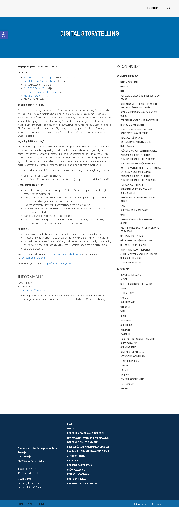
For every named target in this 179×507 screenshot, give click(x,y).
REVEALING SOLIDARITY (132, 379)
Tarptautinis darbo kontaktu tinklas (41, 92)
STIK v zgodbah (129, 82)
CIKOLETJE (72, 460)
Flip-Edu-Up (127, 383)
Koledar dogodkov (78, 474)
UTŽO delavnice (76, 469)
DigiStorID (126, 320)
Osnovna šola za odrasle (82, 442)
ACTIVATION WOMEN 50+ (132, 356)
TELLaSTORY (127, 293)
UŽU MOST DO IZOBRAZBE (133, 245)
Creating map (128, 347)
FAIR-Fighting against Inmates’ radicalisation (137, 341)
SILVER (123, 279)
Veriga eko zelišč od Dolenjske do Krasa (140, 97)
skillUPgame (127, 302)
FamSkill (125, 334)
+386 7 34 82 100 (29, 473)
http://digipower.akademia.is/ (68, 270)
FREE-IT (124, 365)
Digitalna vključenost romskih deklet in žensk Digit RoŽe (138, 106)
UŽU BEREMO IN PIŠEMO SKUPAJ (136, 240)
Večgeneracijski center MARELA (138, 150)
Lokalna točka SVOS (131, 137)
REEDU (123, 288)
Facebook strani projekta (33, 273)
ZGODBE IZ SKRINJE (130, 262)
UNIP (122, 214)
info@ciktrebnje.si (27, 468)
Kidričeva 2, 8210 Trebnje (31, 460)
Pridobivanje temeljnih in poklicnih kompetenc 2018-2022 (138, 157)
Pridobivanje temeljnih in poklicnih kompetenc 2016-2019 (138, 178)
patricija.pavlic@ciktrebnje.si (34, 306)
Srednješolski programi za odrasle (88, 446)
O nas (70, 428)
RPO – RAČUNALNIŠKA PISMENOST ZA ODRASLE (139, 221)
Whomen (125, 329)
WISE (122, 311)
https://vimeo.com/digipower (60, 279)
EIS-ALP (124, 370)
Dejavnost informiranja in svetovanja (135, 144)
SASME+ (124, 297)
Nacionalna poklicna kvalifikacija (88, 437)
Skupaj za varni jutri (132, 125)
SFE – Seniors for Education (136, 284)
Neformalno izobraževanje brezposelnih (136, 191)
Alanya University (32, 95)
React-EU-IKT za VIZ (131, 274)
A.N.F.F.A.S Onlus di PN (35, 88)
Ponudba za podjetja (79, 465)
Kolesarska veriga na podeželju (139, 120)
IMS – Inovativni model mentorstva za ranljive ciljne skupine (140, 170)
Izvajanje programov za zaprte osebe (138, 114)
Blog (70, 423)
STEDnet (125, 306)
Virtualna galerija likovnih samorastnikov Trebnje (136, 131)
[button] (4, 35)
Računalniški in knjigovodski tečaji (88, 451)
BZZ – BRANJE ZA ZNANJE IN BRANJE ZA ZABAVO (139, 229)
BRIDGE (124, 388)
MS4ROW (124, 374)
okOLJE (124, 86)
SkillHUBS (126, 325)
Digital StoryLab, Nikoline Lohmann (40, 81)
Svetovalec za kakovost (134, 210)
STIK (122, 91)
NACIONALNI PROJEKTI (128, 75)
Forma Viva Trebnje (131, 184)
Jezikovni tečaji (76, 456)
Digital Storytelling (132, 351)
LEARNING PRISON (129, 361)
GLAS (123, 316)
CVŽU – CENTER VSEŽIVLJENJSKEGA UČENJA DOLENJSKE (138, 256)
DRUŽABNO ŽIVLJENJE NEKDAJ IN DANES (137, 199)
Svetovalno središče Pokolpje (137, 163)
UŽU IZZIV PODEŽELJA (131, 236)
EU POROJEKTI (123, 268)
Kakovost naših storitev (82, 483)
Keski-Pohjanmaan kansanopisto (40, 77)
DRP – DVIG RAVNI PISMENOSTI (136, 249)
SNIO (122, 205)
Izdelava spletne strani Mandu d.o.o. (147, 504)
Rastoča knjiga (76, 479)
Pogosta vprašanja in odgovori (86, 433)
